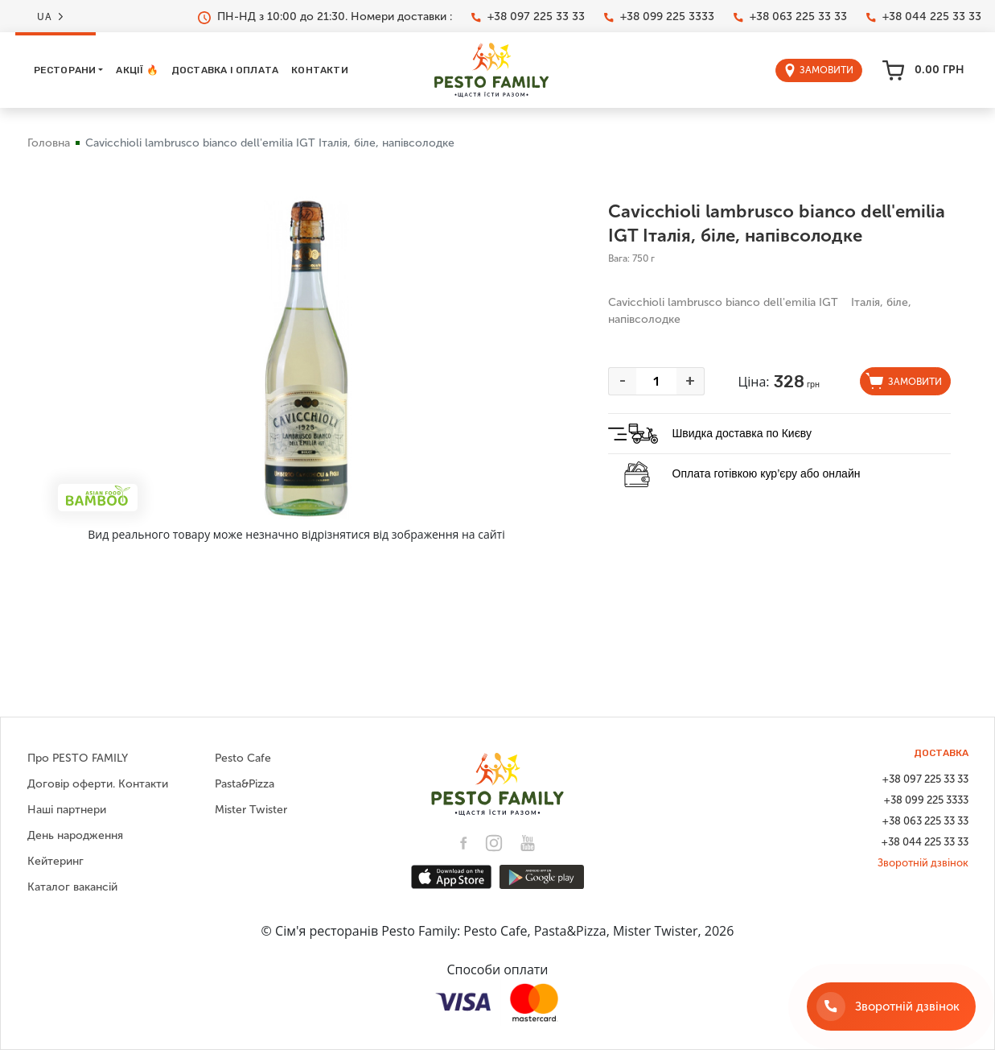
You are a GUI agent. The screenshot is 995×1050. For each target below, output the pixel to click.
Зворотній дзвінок (923, 863)
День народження (75, 835)
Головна (48, 143)
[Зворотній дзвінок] (891, 1006)
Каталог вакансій (72, 887)
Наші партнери (66, 809)
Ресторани (65, 70)
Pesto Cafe (243, 758)
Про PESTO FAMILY (77, 758)
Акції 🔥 (137, 70)
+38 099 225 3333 (659, 16)
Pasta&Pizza (244, 784)
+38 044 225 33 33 (923, 16)
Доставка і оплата (224, 70)
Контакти (319, 70)
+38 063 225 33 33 (790, 16)
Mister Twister (251, 809)
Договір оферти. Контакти (97, 784)
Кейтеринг (55, 861)
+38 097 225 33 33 (528, 16)
